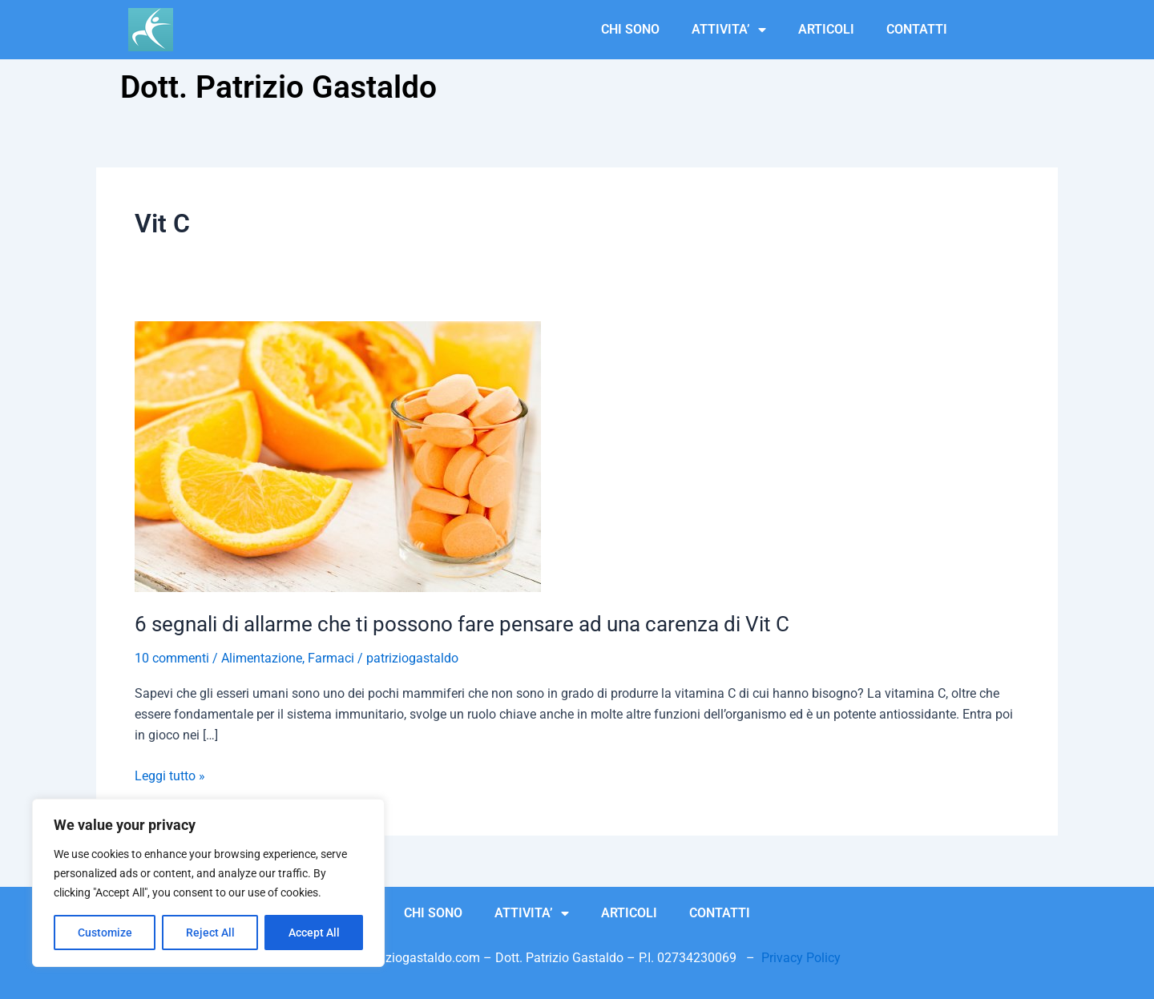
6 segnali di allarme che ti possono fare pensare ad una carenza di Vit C (462, 624)
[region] (208, 883)
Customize (105, 932)
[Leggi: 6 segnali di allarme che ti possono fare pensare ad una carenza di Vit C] (338, 456)
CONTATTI (916, 29)
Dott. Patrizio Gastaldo (278, 87)
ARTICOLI (826, 29)
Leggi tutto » (170, 774)
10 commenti (172, 658)
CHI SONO (630, 29)
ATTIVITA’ (729, 29)
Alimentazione (261, 658)
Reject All (210, 932)
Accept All (314, 932)
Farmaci (331, 658)
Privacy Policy (801, 957)
